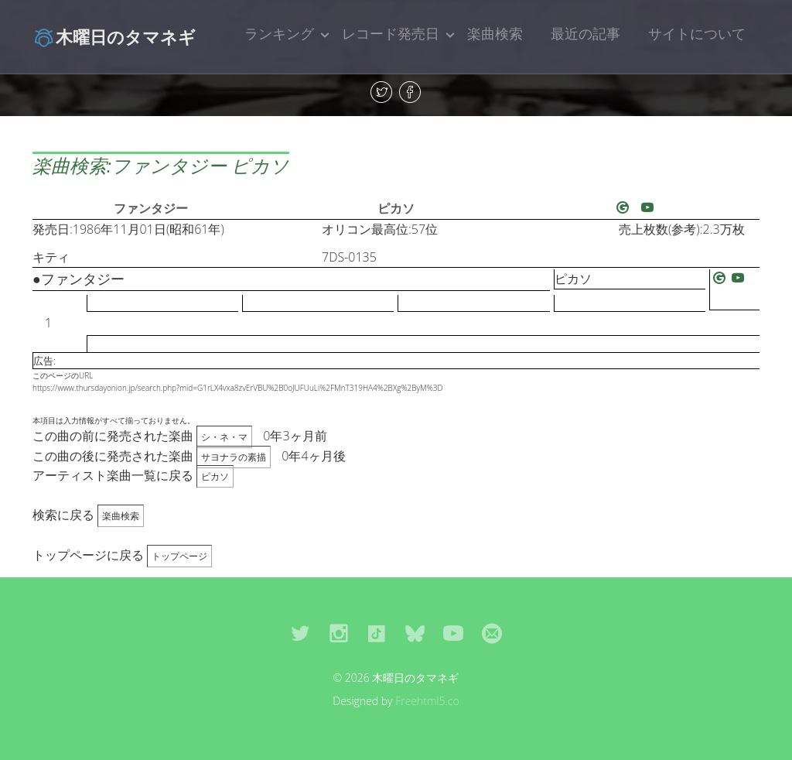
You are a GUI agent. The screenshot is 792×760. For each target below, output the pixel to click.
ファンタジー (151, 208)
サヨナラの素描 (233, 457)
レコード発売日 (390, 33)
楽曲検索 (495, 33)
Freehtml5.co (427, 700)
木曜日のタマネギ (114, 36)
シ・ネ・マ (224, 436)
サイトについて (697, 33)
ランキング (279, 33)
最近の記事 (585, 33)
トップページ (179, 556)
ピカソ (396, 208)
